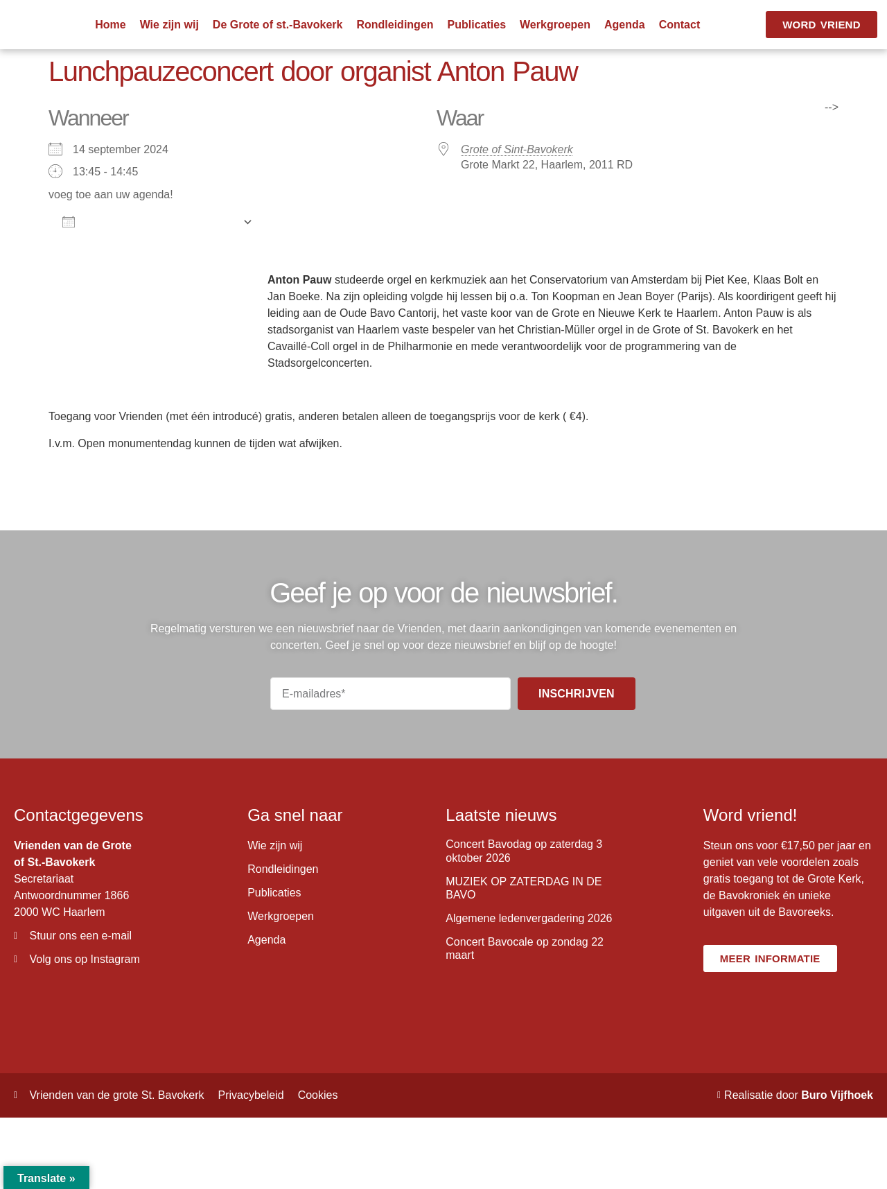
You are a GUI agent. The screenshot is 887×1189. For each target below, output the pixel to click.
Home (110, 25)
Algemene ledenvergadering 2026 (529, 918)
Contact (680, 25)
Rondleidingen (394, 25)
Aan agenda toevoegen (149, 222)
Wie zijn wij (169, 25)
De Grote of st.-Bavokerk (278, 25)
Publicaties (477, 25)
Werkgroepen (555, 25)
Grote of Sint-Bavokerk (517, 149)
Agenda (624, 25)
